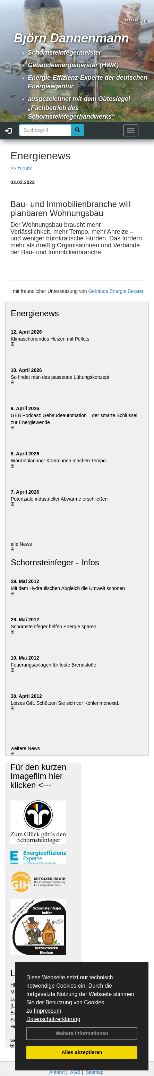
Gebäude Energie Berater (116, 291)
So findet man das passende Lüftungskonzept (60, 377)
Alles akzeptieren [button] (81, 1052)
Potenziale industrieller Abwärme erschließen (59, 499)
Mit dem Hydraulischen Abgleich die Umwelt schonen (68, 588)
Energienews (35, 313)
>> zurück (21, 168)
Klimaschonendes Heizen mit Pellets (50, 339)
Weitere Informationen (81, 1033)
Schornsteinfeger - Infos (55, 562)
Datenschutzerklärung (53, 1019)
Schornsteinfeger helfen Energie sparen (53, 626)
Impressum (47, 1011)
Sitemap (94, 1072)
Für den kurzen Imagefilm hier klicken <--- (38, 776)
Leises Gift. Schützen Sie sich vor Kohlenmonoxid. (65, 703)
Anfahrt (57, 1072)
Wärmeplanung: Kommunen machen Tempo (58, 460)
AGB (75, 1072)
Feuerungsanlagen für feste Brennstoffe (53, 665)
